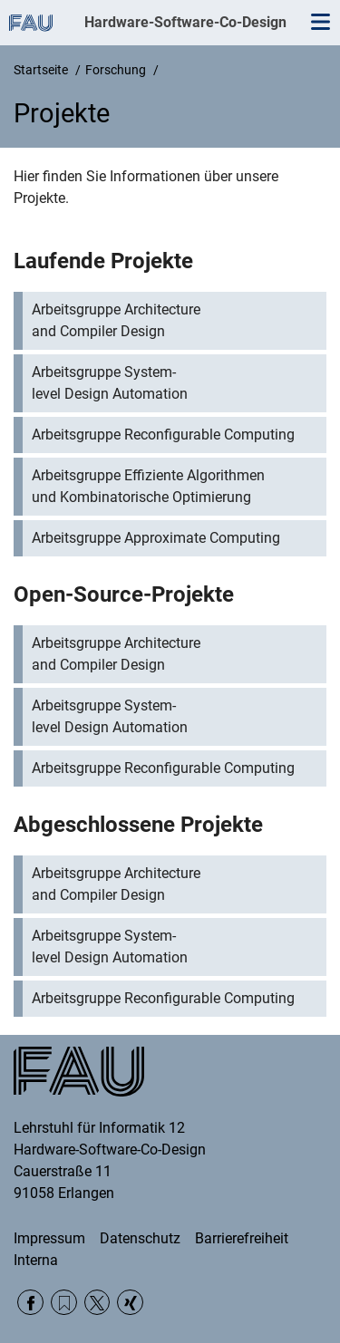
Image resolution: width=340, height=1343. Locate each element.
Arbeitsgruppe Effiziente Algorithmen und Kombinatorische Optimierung (148, 486)
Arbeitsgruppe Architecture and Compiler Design (116, 320)
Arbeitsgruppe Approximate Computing (156, 537)
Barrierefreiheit (241, 1238)
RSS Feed (64, 1303)
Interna (36, 1260)
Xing (130, 1303)
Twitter (97, 1303)
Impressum (49, 1238)
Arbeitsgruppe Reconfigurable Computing (163, 434)
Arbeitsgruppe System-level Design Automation (110, 382)
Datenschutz (140, 1238)
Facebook (30, 1303)
